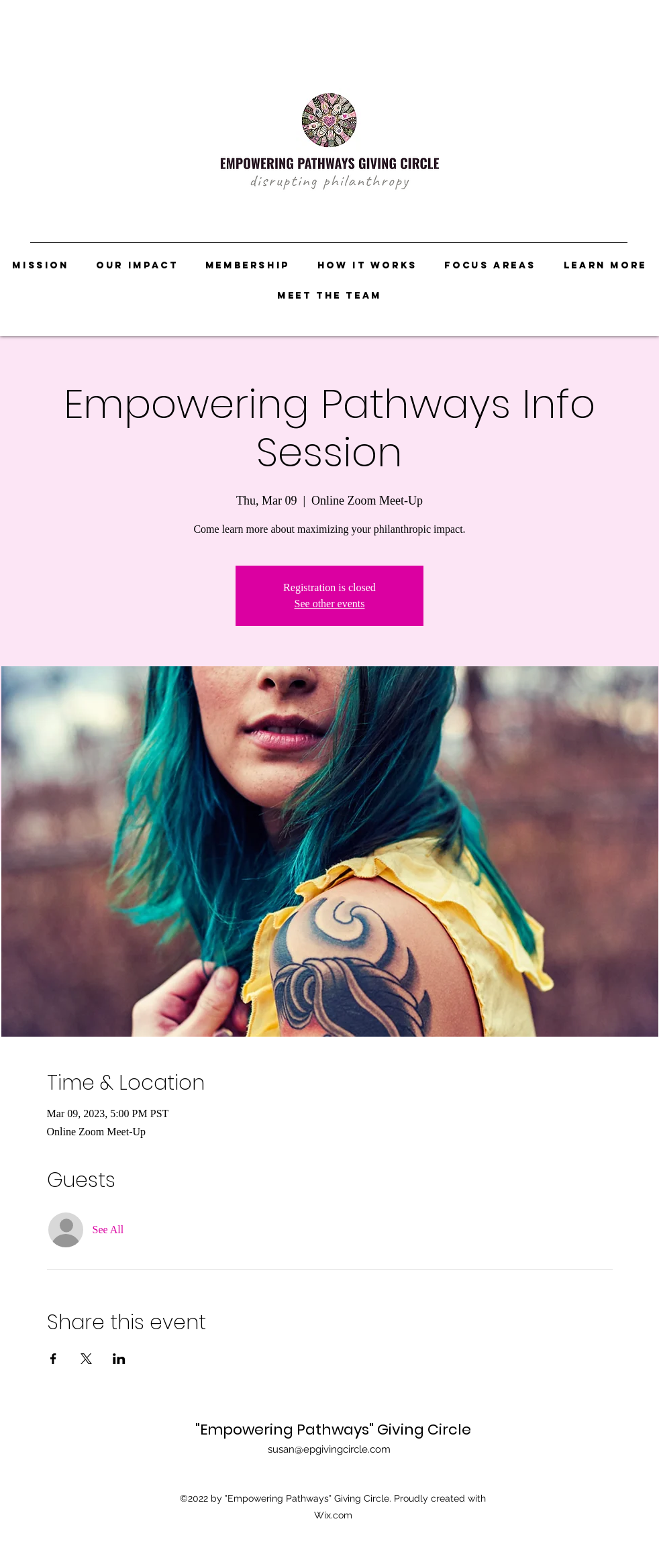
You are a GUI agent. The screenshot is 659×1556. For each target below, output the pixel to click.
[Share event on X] (86, 1358)
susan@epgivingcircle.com (329, 1449)
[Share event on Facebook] (53, 1358)
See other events (330, 603)
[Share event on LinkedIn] (119, 1358)
